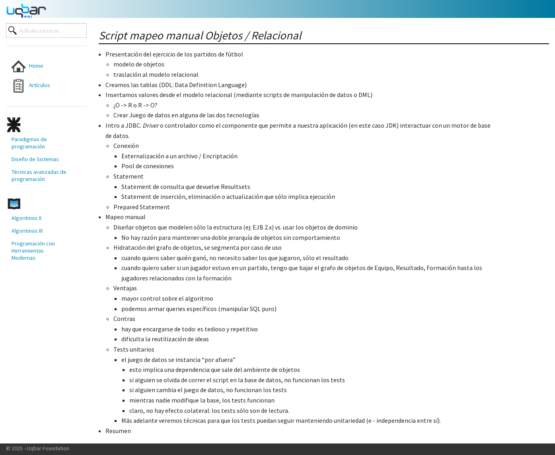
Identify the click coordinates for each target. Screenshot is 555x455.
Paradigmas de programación (29, 143)
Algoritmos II (26, 218)
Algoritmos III (27, 230)
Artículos (31, 86)
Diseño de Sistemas (35, 159)
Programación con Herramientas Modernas (33, 250)
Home (27, 66)
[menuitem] (39, 66)
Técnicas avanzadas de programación (39, 175)
